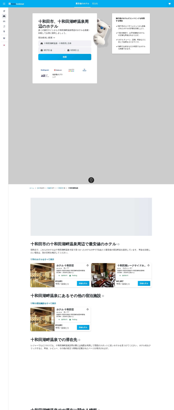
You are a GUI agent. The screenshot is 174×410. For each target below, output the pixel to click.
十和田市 (60, 188)
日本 (38, 188)
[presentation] (118, 244)
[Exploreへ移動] (4, 31)
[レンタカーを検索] (4, 21)
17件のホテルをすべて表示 (42, 259)
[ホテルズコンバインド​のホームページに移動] (16, 3)
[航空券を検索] (4, 11)
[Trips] (4, 38)
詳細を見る (83, 283)
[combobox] (46, 37)
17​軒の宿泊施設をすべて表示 (43, 303)
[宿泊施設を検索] (4, 16)
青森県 (49, 188)
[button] (4, 3)
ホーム (32, 188)
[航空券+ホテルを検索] (4, 26)
